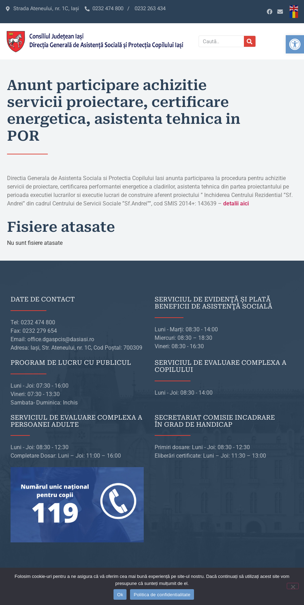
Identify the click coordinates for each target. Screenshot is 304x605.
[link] (295, 44)
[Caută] (250, 41)
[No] (293, 586)
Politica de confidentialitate (162, 594)
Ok (120, 594)
